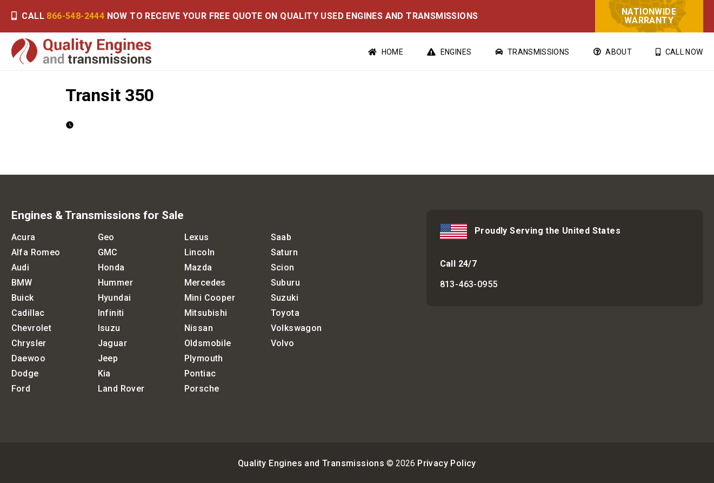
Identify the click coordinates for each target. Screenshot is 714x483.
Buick (22, 298)
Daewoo (28, 358)
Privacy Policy (446, 463)
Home (385, 52)
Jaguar (112, 343)
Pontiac (200, 373)
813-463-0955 (469, 284)
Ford (21, 388)
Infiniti (111, 313)
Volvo (283, 343)
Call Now (679, 52)
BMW (21, 282)
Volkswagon (296, 328)
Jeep (108, 358)
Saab (281, 237)
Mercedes (205, 282)
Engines (449, 52)
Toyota (285, 313)
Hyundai (114, 298)
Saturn (284, 252)
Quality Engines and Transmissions (311, 463)
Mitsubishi (206, 313)
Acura (23, 237)
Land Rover (121, 388)
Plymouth (203, 358)
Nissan (198, 328)
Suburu (285, 282)
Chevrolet (31, 328)
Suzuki (284, 298)
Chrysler (28, 343)
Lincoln (199, 252)
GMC (108, 252)
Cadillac (28, 313)
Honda (111, 267)
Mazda (198, 267)
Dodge (25, 373)
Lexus (196, 237)
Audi (20, 267)
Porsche (201, 388)
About (612, 52)
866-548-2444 (75, 16)
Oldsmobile (207, 343)
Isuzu (109, 328)
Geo (106, 237)
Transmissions (532, 52)
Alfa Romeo (36, 252)
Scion (283, 267)
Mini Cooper (209, 298)
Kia (104, 373)
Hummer (115, 282)
